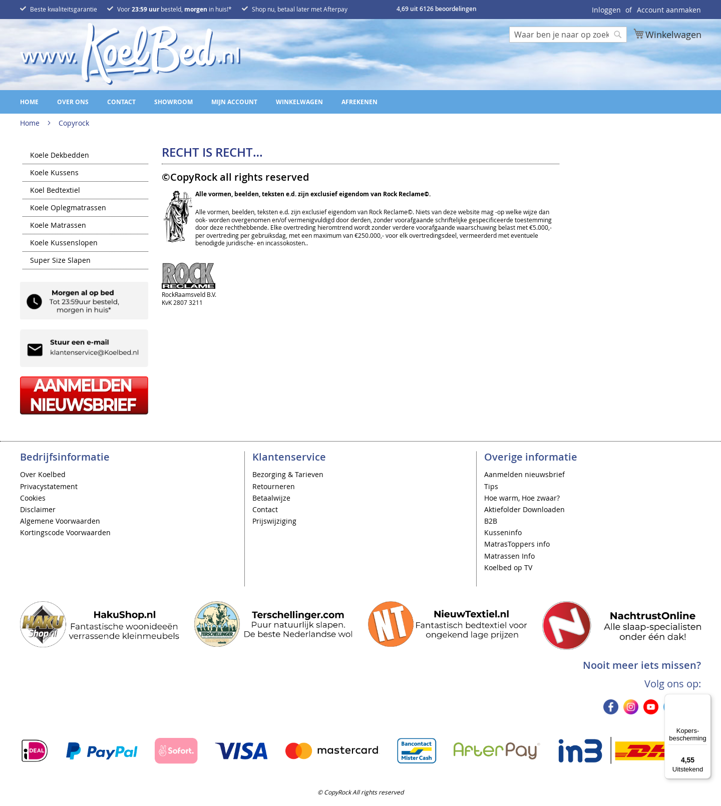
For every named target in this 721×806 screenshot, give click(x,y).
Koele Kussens (54, 173)
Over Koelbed (43, 474)
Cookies (33, 498)
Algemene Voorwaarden (60, 521)
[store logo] (130, 54)
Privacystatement (49, 486)
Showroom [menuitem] (173, 102)
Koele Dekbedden (59, 156)
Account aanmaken (669, 10)
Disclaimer (38, 509)
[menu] (360, 102)
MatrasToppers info (517, 544)
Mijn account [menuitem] (234, 102)
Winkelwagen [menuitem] (299, 102)
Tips (491, 486)
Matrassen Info (509, 556)
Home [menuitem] (29, 102)
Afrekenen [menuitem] (359, 102)
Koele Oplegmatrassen (68, 208)
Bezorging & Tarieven (287, 474)
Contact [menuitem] (121, 102)
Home (31, 123)
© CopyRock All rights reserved (360, 792)
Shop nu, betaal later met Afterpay (299, 9)
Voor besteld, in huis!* (174, 9)
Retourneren (273, 486)
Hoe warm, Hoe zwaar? (522, 498)
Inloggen (606, 10)
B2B (490, 521)
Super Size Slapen (60, 261)
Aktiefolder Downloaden (524, 509)
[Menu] (705, 700)
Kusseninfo (503, 532)
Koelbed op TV (508, 567)
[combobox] (568, 35)
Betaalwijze (271, 498)
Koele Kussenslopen (64, 243)
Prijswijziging (274, 521)
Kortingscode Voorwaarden (65, 532)
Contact (265, 509)
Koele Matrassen (58, 226)
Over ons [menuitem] (73, 102)
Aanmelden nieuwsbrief (524, 474)
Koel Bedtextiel (55, 191)
